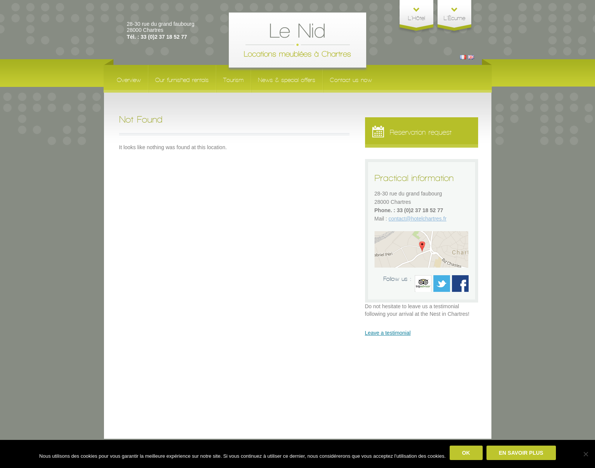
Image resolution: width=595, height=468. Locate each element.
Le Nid (297, 40)
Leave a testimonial (388, 333)
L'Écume (454, 18)
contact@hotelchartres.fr (418, 219)
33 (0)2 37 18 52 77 (420, 210)
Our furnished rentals (182, 80)
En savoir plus (521, 453)
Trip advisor (423, 283)
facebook (460, 283)
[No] (585, 454)
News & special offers (286, 80)
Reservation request (410, 133)
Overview (129, 80)
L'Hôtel (416, 18)
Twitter (441, 283)
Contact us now (351, 80)
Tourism (233, 80)
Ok (466, 453)
